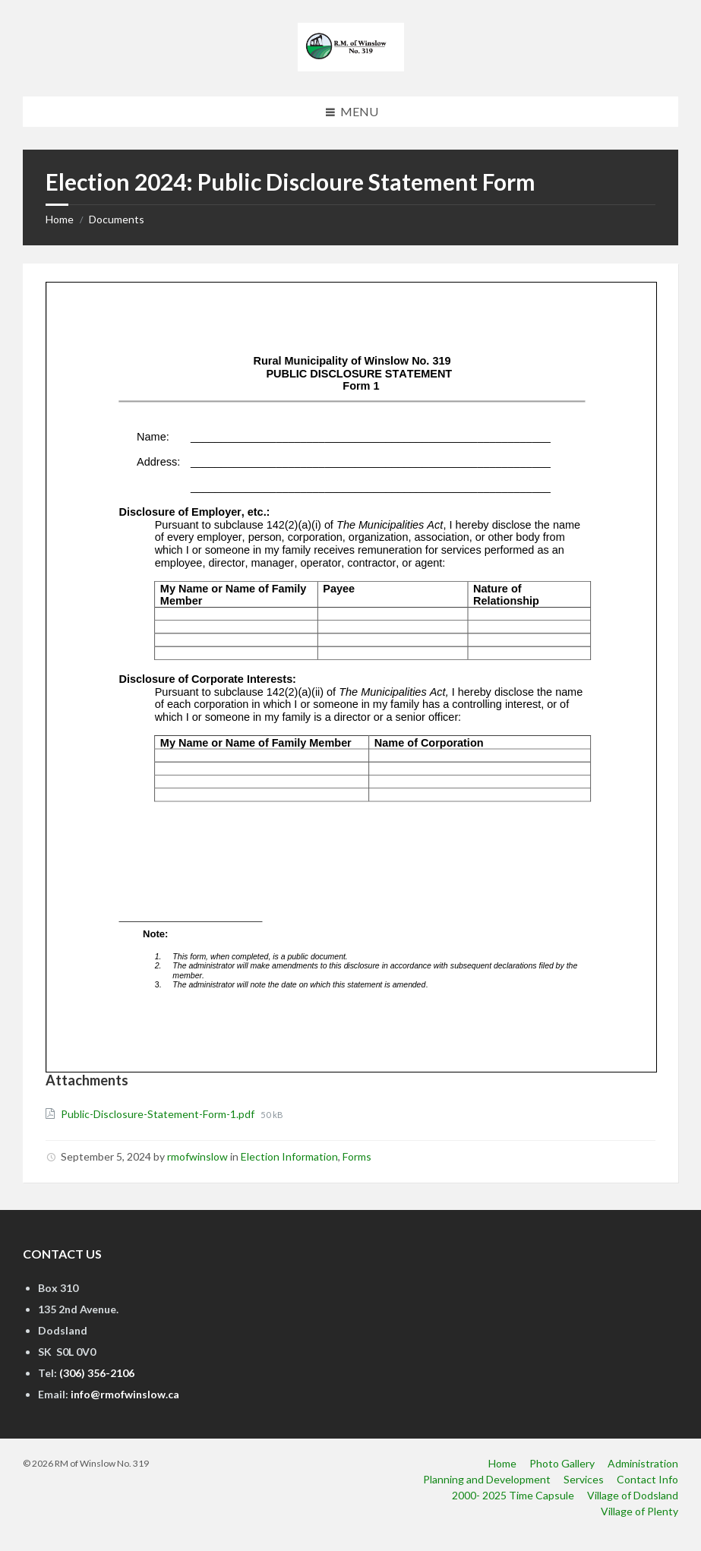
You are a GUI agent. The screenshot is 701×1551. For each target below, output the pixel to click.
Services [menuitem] (584, 1479)
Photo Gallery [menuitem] (562, 1463)
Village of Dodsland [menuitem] (632, 1495)
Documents (116, 219)
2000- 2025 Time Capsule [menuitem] (513, 1495)
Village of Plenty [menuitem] (639, 1511)
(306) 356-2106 (96, 1372)
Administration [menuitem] (643, 1463)
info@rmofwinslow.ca (125, 1394)
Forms (357, 1156)
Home (60, 219)
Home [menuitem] (502, 1463)
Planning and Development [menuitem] (487, 1479)
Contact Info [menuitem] (647, 1479)
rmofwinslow (197, 1156)
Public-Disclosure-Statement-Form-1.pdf (159, 1113)
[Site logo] (351, 66)
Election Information (289, 1156)
